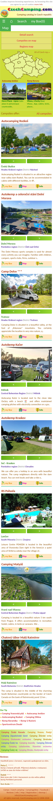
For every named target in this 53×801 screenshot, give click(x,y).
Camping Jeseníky (27, 743)
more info (38, 4)
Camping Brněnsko (43, 739)
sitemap (41, 792)
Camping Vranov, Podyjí (40, 732)
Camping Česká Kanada (13, 732)
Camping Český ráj (9, 750)
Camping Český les (9, 743)
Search (22, 21)
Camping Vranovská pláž (13, 713)
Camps (6, 790)
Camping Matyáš (12, 564)
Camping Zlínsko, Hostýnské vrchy (33, 750)
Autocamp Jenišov (36, 713)
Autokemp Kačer (12, 345)
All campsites (44, 113)
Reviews (10, 792)
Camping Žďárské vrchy (41, 736)
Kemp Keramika (10, 720)
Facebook (44, 790)
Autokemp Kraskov (13, 418)
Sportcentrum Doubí (12, 724)
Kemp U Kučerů (28, 720)
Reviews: (4, 756)
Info (17, 792)
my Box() (38, 21)
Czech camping (17, 790)
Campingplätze (32, 790)
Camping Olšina (33, 717)
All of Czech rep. (41, 52)
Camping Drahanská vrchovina (16, 739)
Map (5, 28)
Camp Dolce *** (11, 271)
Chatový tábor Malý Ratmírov (20, 637)
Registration (31, 792)
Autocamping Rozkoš (14, 121)
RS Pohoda (8, 491)
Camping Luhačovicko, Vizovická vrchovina (30, 746)
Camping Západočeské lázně (14, 736)
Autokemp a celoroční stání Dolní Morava (22, 196)
